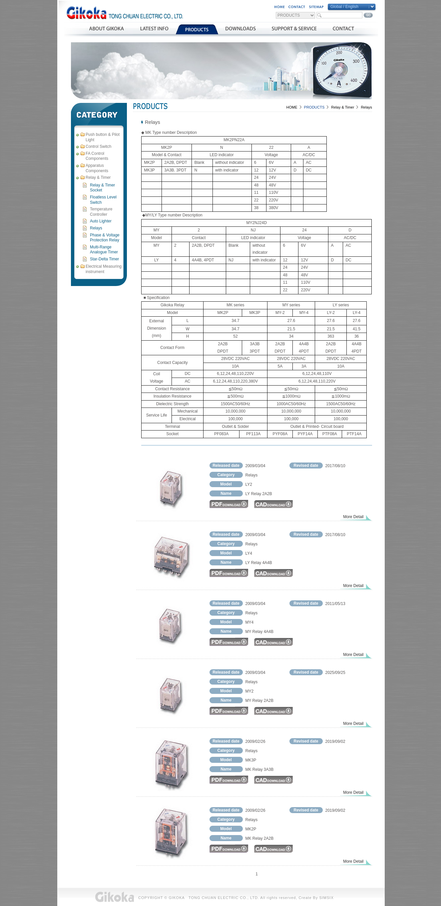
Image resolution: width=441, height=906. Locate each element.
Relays (96, 228)
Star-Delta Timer (104, 259)
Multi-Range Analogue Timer (104, 250)
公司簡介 (106, 29)
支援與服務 (294, 29)
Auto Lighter (101, 221)
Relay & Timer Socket (102, 188)
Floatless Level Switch (103, 200)
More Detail (353, 517)
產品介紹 (197, 29)
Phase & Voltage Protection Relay (105, 238)
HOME (291, 107)
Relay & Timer (342, 107)
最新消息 (154, 29)
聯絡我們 (343, 29)
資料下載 (240, 29)
